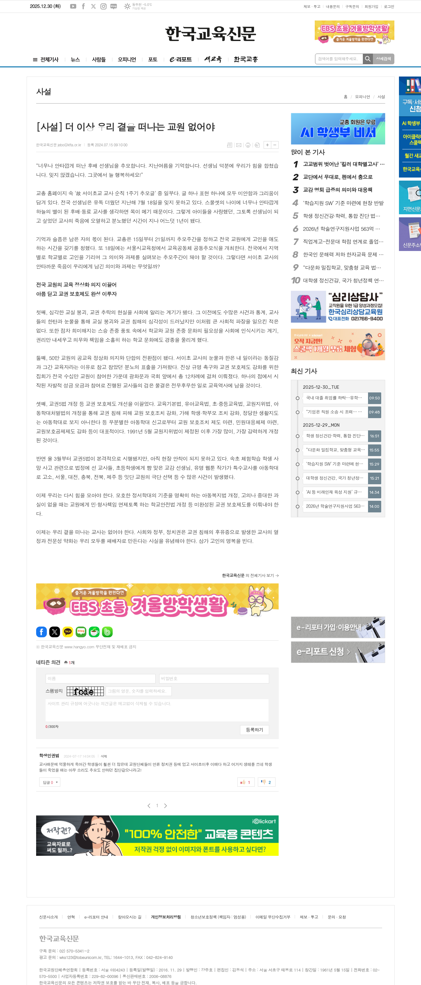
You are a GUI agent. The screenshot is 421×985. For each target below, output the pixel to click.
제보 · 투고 (311, 6)
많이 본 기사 (308, 152)
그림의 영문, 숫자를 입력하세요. (137, 691)
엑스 (93, 6)
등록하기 (254, 729)
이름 (52, 678)
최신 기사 (304, 371)
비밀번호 (169, 678)
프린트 (248, 145)
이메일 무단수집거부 (273, 917)
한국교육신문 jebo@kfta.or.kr (58, 144)
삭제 (104, 756)
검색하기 (368, 59)
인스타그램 (103, 6)
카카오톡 (67, 632)
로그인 (389, 6)
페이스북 (83, 6)
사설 (381, 96)
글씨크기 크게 (267, 145)
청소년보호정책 (218, 917)
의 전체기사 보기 (248, 575)
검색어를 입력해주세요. (338, 59)
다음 (165, 805)
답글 (48, 782)
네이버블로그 (113, 6)
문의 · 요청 (337, 917)
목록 (230, 145)
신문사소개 (48, 917)
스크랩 (257, 145)
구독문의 (352, 6)
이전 (148, 805)
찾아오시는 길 (129, 917)
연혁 (71, 917)
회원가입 (371, 6)
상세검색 (383, 59)
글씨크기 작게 (275, 145)
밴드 (107, 632)
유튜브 (73, 6)
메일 (239, 145)
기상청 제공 (139, 8)
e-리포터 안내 (96, 917)
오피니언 (362, 96)
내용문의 (333, 6)
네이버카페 (94, 632)
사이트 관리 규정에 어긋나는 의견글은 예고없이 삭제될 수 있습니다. (109, 703)
